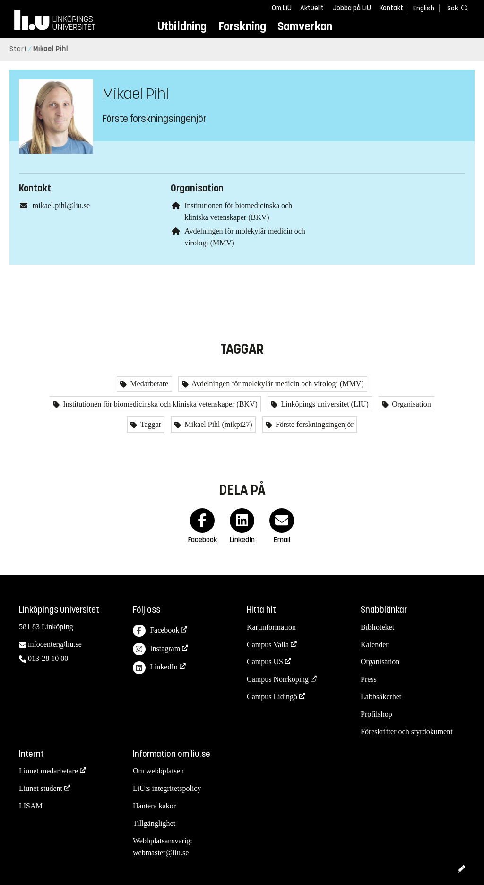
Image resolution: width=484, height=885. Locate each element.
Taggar (149, 424)
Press (369, 679)
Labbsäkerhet (381, 697)
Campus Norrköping (278, 679)
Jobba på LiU (352, 8)
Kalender (375, 645)
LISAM (31, 806)
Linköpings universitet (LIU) (324, 404)
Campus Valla (268, 645)
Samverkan (304, 26)
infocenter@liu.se (55, 644)
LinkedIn (155, 667)
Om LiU (282, 8)
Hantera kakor (154, 806)
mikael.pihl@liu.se (61, 205)
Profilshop (376, 714)
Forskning (242, 26)
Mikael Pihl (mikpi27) (217, 424)
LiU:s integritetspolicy (167, 788)
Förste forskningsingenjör (314, 424)
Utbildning (182, 26)
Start (18, 49)
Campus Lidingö (272, 697)
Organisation (410, 404)
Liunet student (40, 788)
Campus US (265, 662)
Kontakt (391, 8)
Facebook (156, 631)
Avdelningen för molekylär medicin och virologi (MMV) (277, 384)
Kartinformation (271, 627)
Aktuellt (312, 8)
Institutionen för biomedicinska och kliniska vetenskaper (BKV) (159, 404)
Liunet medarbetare (48, 771)
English (423, 8)
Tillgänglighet (154, 823)
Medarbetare (148, 384)
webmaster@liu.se (161, 853)
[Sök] (455, 8)
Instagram (156, 649)
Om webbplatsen (158, 771)
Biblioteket (377, 627)
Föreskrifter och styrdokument (407, 732)
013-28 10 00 (48, 658)
